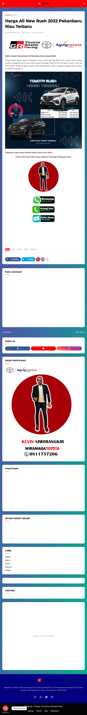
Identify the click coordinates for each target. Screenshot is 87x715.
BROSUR (8, 567)
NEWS (19, 249)
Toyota (39, 711)
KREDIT (8, 560)
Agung (31, 711)
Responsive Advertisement (43, 636)
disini (49, 152)
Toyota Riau (57, 706)
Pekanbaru (55, 711)
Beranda (8, 15)
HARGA (8, 557)
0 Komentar (39, 33)
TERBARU (33, 249)
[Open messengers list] (5, 708)
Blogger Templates (41, 706)
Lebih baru (7, 332)
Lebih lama (79, 332)
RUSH (26, 249)
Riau (46, 711)
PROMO (8, 570)
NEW (15, 15)
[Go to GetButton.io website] (5, 712)
